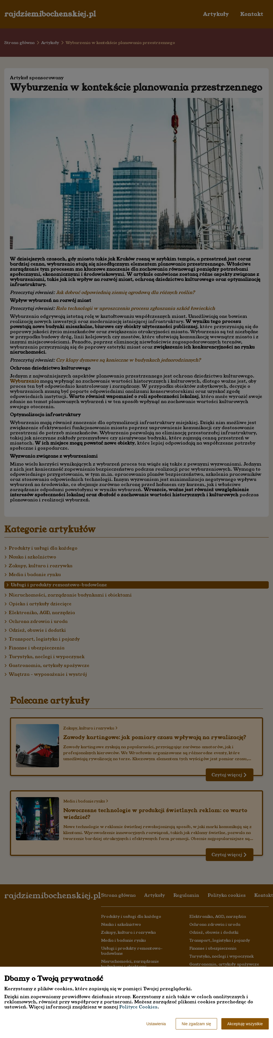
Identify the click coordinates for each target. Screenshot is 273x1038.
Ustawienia (156, 1024)
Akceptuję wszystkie (245, 1024)
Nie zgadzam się (196, 1024)
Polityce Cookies (138, 1007)
